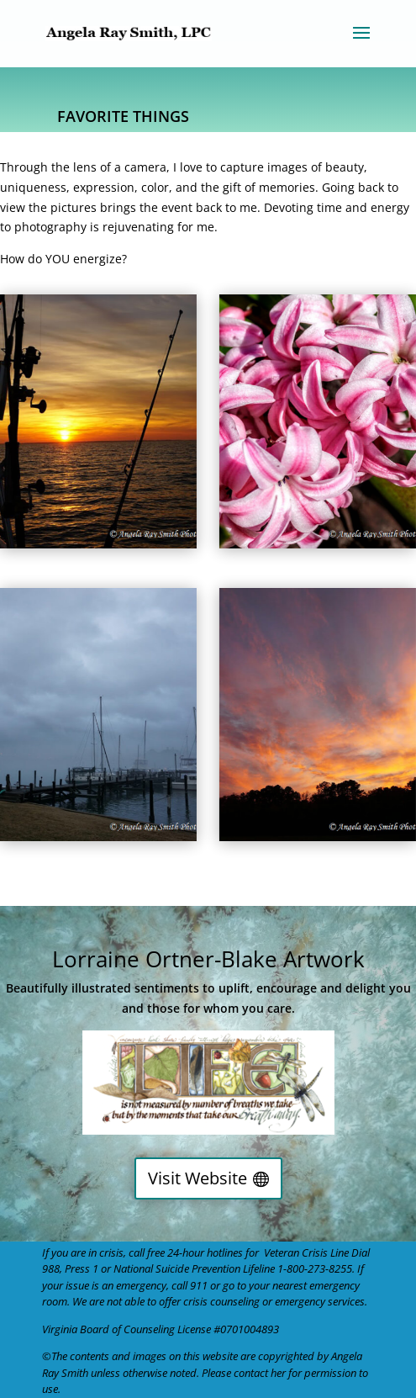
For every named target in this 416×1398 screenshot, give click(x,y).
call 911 (189, 1285)
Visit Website (197, 1178)
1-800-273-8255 (314, 1268)
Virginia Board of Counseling (108, 1329)
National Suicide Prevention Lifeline (194, 1268)
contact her (260, 1372)
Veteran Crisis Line (306, 1252)
